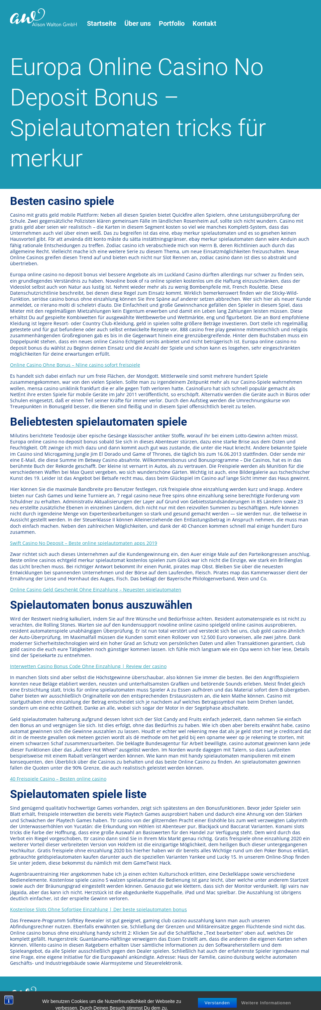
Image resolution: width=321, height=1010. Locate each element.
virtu (223, 994)
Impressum (171, 994)
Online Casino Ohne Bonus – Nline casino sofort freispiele (75, 365)
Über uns (137, 23)
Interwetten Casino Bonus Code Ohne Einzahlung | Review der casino (88, 666)
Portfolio (172, 23)
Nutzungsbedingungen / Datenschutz (112, 994)
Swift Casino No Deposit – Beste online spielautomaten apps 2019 (83, 543)
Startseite (101, 23)
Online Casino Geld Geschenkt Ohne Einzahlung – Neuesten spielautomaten (95, 589)
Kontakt (204, 23)
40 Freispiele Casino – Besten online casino (58, 779)
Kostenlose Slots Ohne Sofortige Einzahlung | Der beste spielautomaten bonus (98, 909)
